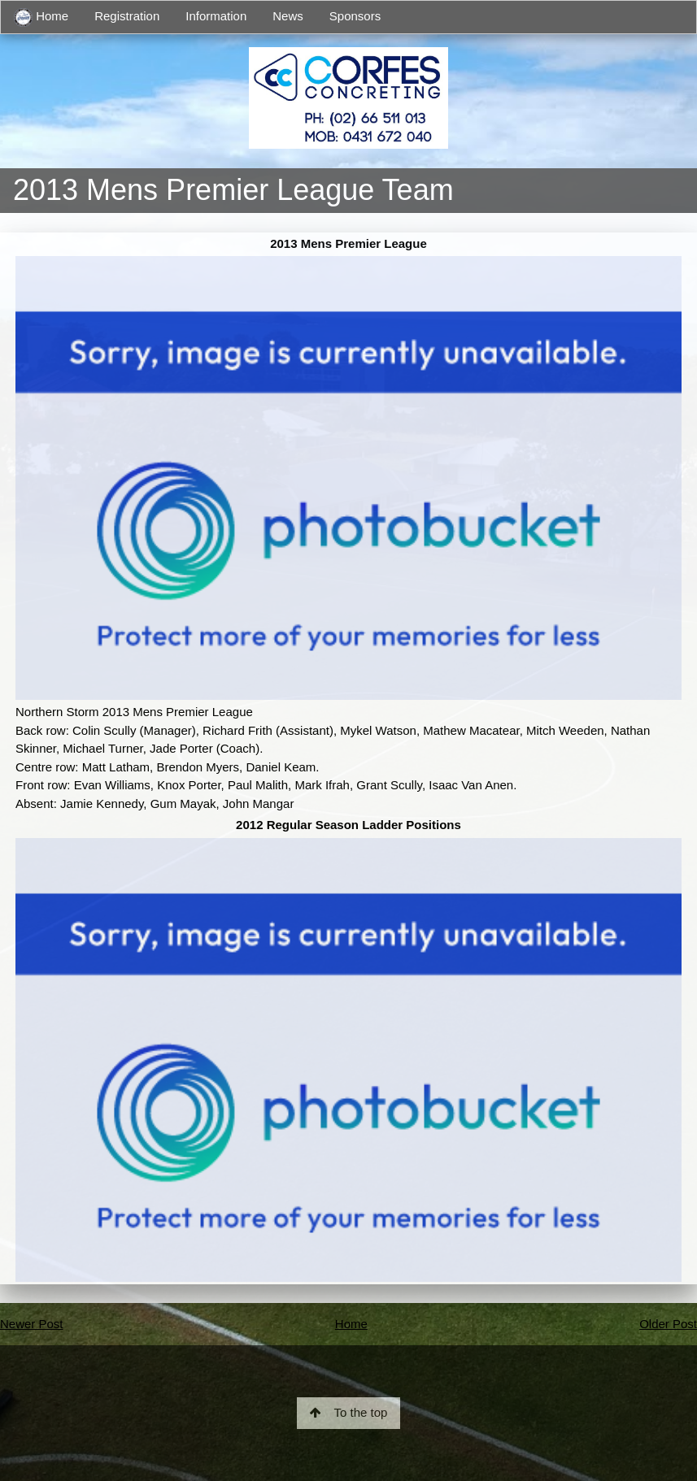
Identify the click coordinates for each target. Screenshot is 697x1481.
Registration (126, 16)
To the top (349, 1412)
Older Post (668, 1324)
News (287, 16)
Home (41, 17)
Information (215, 16)
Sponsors (355, 16)
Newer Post (31, 1324)
